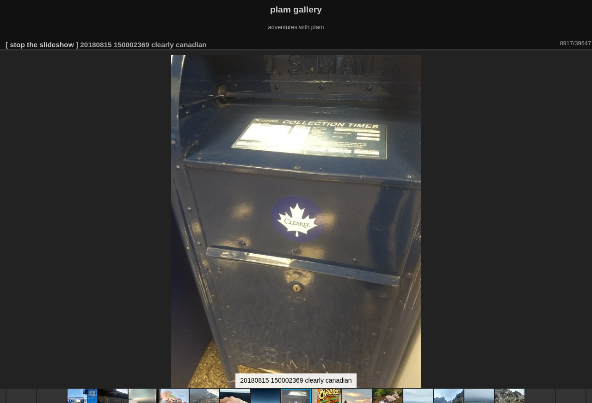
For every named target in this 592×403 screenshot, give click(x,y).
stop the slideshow (42, 45)
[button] (583, 63)
